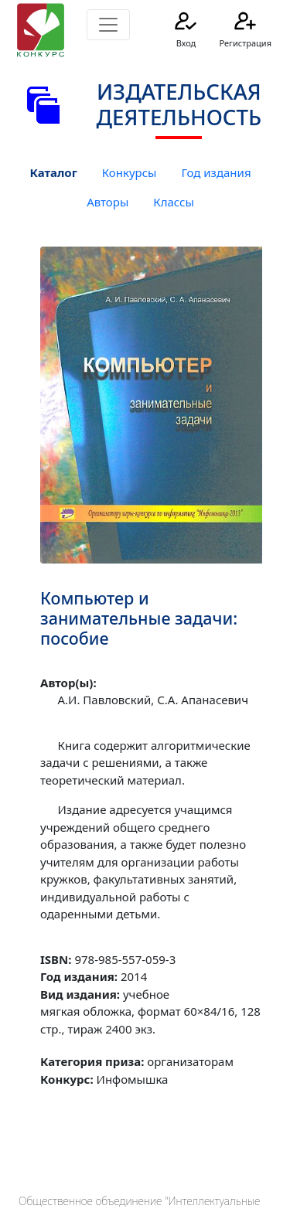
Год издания (216, 172)
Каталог (53, 172)
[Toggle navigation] (108, 24)
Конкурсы (129, 172)
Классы (173, 201)
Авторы (107, 201)
